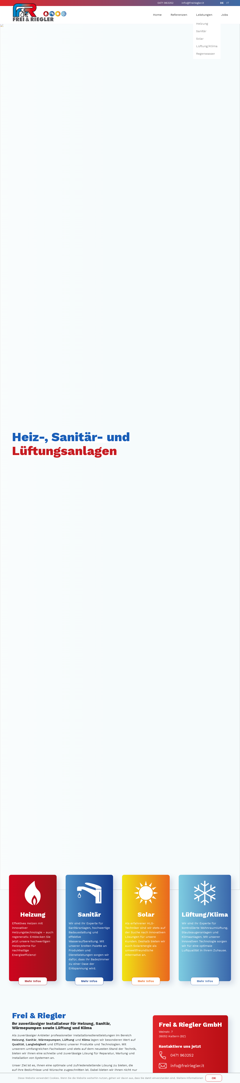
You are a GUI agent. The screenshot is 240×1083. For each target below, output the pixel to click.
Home (157, 15)
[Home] (39, 12)
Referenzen (179, 15)
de (222, 2)
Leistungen (204, 15)
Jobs (224, 15)
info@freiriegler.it (193, 2)
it (227, 2)
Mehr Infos (33, 981)
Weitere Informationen (189, 1078)
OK (214, 1078)
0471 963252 (165, 2)
